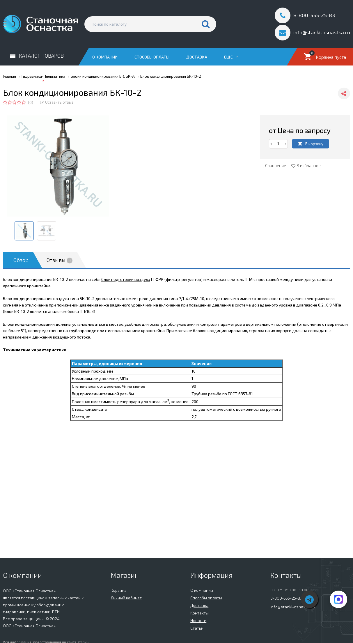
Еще (231, 56)
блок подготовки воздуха (125, 279)
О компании (105, 56)
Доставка (196, 56)
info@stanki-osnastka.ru (293, 606)
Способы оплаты (151, 56)
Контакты (199, 612)
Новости (198, 620)
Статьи (196, 628)
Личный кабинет (126, 597)
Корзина (119, 590)
